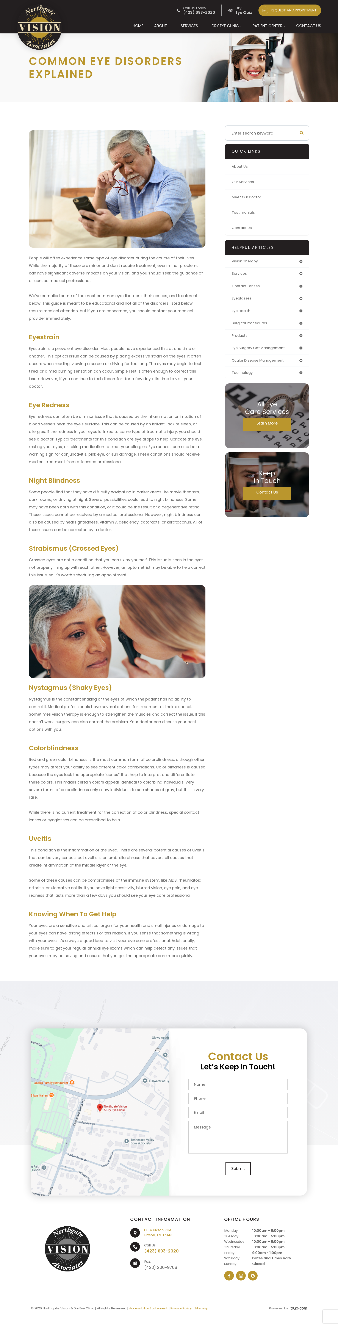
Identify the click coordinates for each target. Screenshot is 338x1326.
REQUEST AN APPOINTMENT (288, 10)
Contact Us (308, 25)
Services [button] (191, 25)
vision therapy (246, 261)
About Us (240, 166)
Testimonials (244, 212)
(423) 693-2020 (161, 1251)
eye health (242, 312)
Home (138, 25)
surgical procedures (251, 325)
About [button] (162, 25)
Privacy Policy (181, 1308)
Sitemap (201, 1308)
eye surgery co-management (260, 350)
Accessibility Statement (148, 1308)
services (240, 274)
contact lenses (247, 287)
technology (243, 376)
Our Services (244, 182)
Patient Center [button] (268, 25)
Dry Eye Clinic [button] (227, 25)
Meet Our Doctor (247, 197)
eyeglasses (242, 299)
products (240, 337)
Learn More (267, 426)
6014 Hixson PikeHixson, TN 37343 (158, 1232)
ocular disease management (260, 363)
